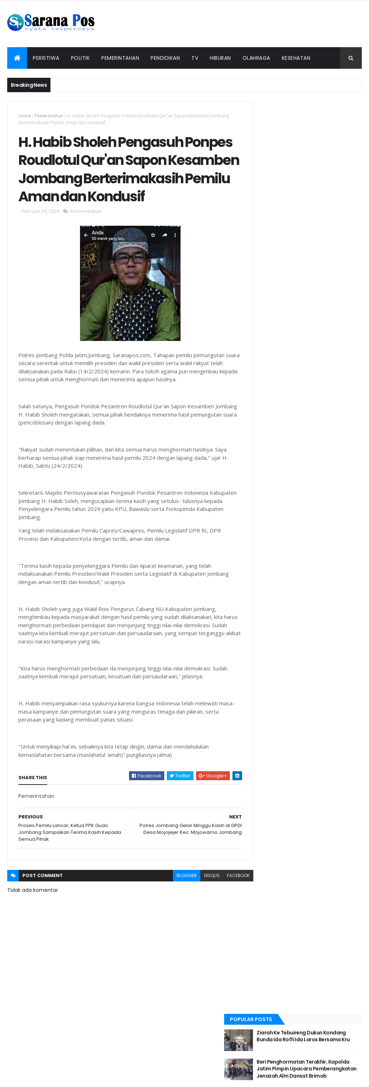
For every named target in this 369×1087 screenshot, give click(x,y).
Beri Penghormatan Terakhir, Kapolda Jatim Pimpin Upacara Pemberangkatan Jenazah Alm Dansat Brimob (322, 160)
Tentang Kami (163, 1066)
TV (194, 58)
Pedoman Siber (210, 1066)
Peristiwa (46, 58)
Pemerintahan (120, 58)
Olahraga (256, 58)
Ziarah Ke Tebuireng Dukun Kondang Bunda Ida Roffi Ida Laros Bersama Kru (319, 127)
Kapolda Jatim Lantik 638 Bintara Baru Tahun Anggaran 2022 (320, 192)
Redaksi (116, 1066)
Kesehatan (296, 58)
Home (24, 116)
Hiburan (220, 58)
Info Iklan (256, 1066)
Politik (80, 58)
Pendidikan (165, 58)
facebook (225, 900)
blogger (173, 900)
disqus (198, 900)
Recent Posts (279, 217)
